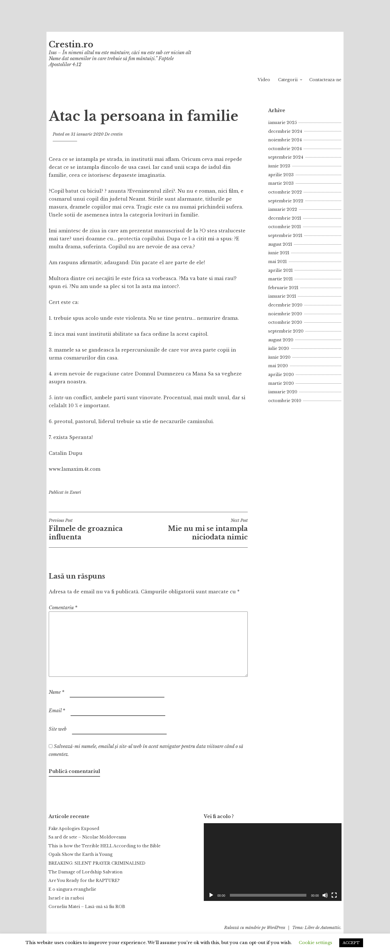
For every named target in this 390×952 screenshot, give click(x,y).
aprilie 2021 (280, 270)
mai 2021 (277, 261)
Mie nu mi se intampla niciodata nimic (198, 529)
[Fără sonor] (325, 895)
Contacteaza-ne (325, 79)
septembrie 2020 (286, 331)
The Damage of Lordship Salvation (85, 872)
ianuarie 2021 (282, 296)
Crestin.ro (71, 44)
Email (57, 710)
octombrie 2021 (284, 226)
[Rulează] (211, 895)
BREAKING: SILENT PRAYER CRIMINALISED (96, 863)
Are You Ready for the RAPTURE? (84, 880)
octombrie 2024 (285, 148)
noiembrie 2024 (285, 139)
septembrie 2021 (285, 235)
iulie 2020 (278, 348)
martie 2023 (281, 183)
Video (264, 79)
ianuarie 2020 (282, 391)
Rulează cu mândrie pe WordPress (254, 927)
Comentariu (63, 607)
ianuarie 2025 (282, 122)
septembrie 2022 (285, 200)
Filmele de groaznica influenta (98, 529)
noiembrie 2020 (285, 313)
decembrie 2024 (285, 131)
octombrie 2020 (285, 322)
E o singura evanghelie (72, 889)
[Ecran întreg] (334, 895)
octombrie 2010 (284, 400)
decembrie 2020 (285, 305)
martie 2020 (281, 383)
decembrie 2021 (284, 218)
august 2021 (280, 244)
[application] (273, 862)
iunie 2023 (279, 166)
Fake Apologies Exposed (73, 828)
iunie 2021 (278, 252)
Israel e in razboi (66, 898)
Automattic (330, 927)
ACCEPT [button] (351, 942)
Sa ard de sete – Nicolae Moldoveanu (87, 837)
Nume (56, 692)
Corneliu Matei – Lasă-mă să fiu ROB (86, 906)
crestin (117, 134)
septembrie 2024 (285, 157)
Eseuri (75, 492)
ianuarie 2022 (282, 209)
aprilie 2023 (281, 174)
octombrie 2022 (285, 192)
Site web (58, 729)
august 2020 (280, 339)
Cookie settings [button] (315, 942)
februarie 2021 (283, 287)
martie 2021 (280, 278)
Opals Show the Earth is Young (80, 854)
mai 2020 (278, 365)
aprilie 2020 (281, 374)
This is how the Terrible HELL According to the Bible (104, 845)
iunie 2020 (279, 357)
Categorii (288, 79)
